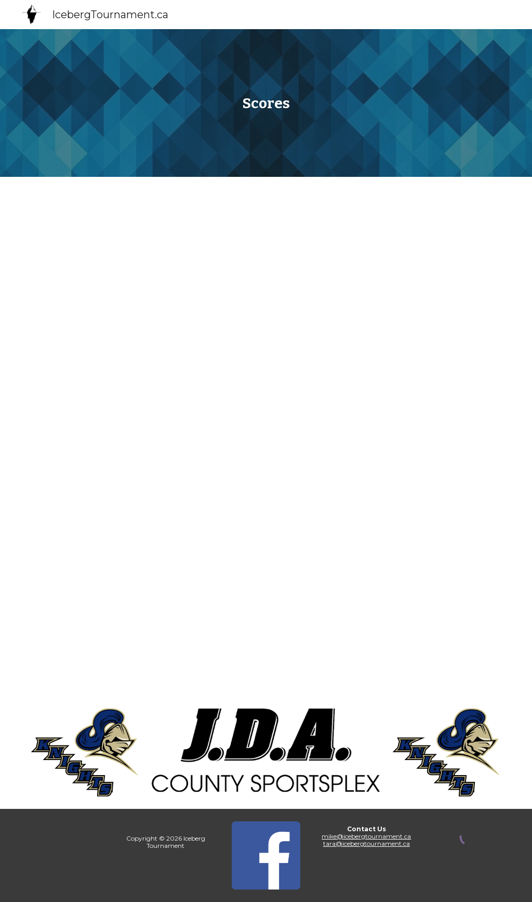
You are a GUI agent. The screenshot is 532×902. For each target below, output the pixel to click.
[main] (265, 103)
